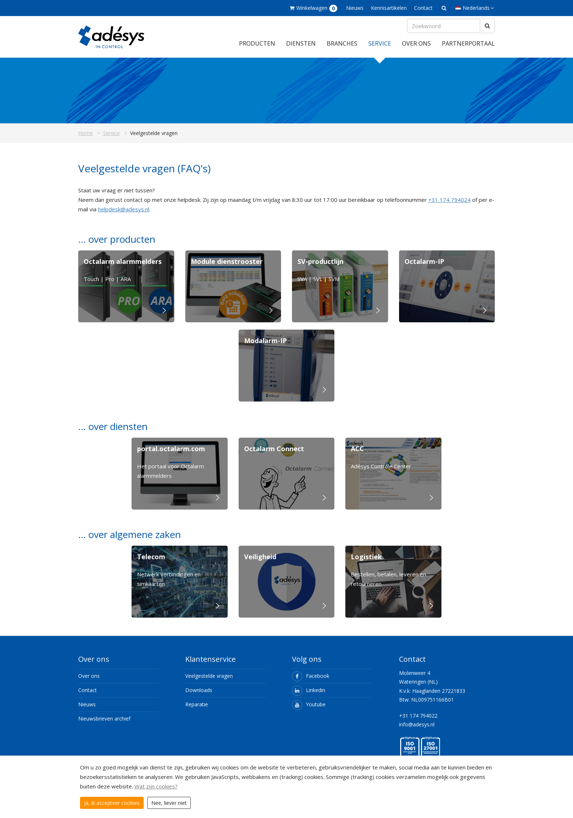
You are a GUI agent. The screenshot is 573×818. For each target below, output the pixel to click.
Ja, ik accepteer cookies (112, 802)
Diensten (301, 49)
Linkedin (308, 695)
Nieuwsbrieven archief (104, 723)
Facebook (310, 680)
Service (379, 49)
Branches (342, 49)
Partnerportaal (468, 49)
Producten (257, 49)
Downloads (198, 695)
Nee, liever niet (169, 802)
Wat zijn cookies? (156, 786)
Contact (423, 7)
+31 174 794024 (449, 204)
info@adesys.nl (417, 729)
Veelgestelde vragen (209, 680)
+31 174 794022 (418, 720)
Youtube (309, 709)
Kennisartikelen (389, 7)
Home (85, 138)
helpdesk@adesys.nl (123, 214)
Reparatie (196, 709)
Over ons (416, 49)
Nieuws (355, 7)
